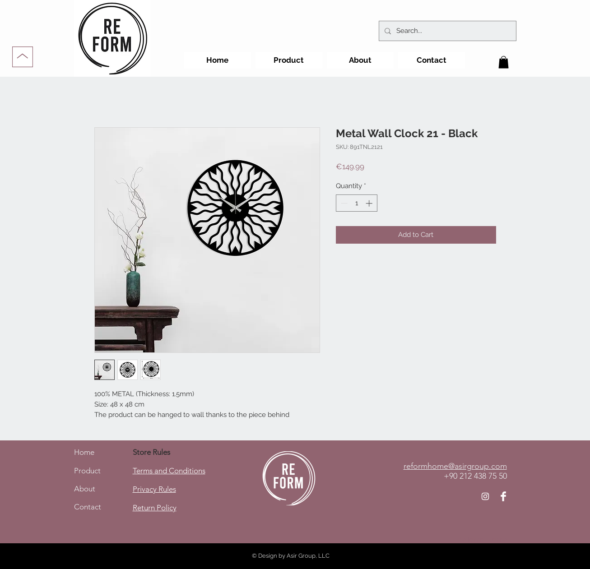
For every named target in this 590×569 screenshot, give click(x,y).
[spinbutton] (356, 203)
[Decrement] (343, 203)
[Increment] (370, 203)
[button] (503, 62)
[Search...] (446, 31)
